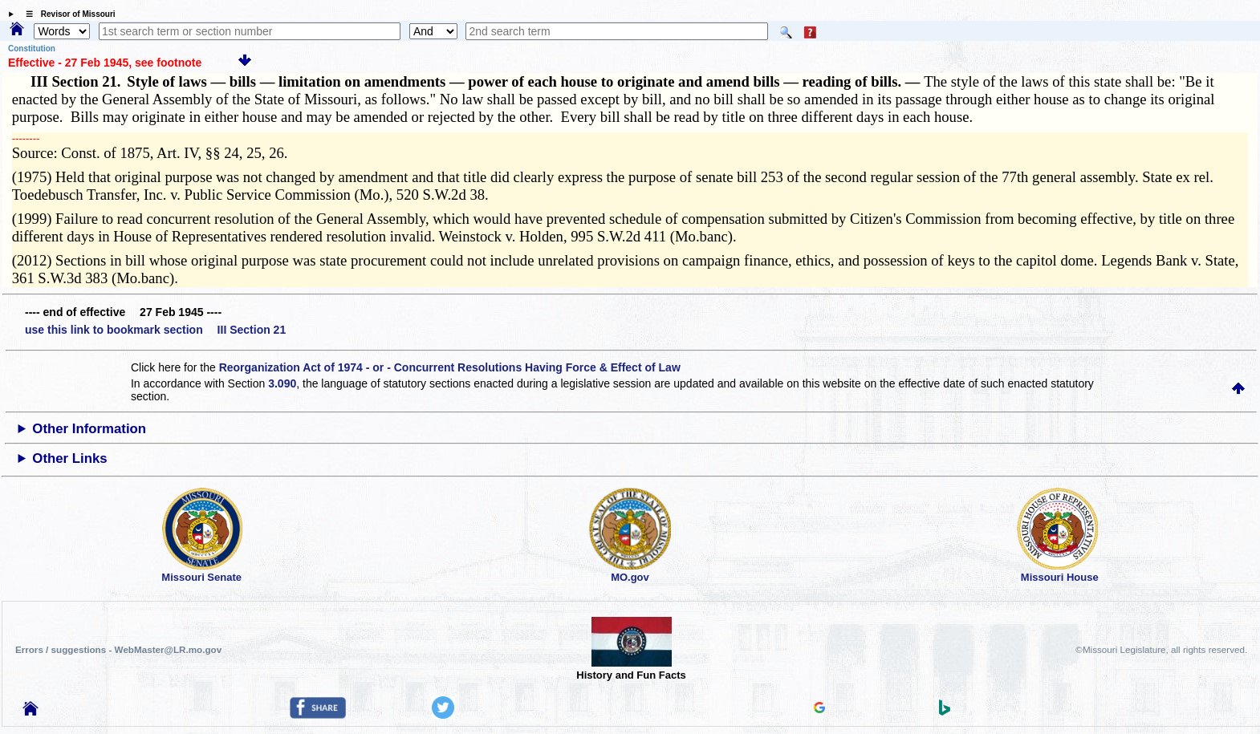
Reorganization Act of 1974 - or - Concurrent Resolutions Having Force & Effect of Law (450, 367)
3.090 (282, 383)
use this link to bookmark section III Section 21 (155, 329)
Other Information (89, 428)
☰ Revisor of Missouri (67, 14)
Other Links (69, 458)
